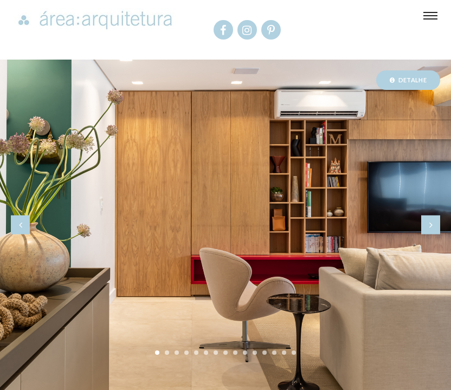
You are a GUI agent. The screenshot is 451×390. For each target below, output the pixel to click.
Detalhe (408, 79)
